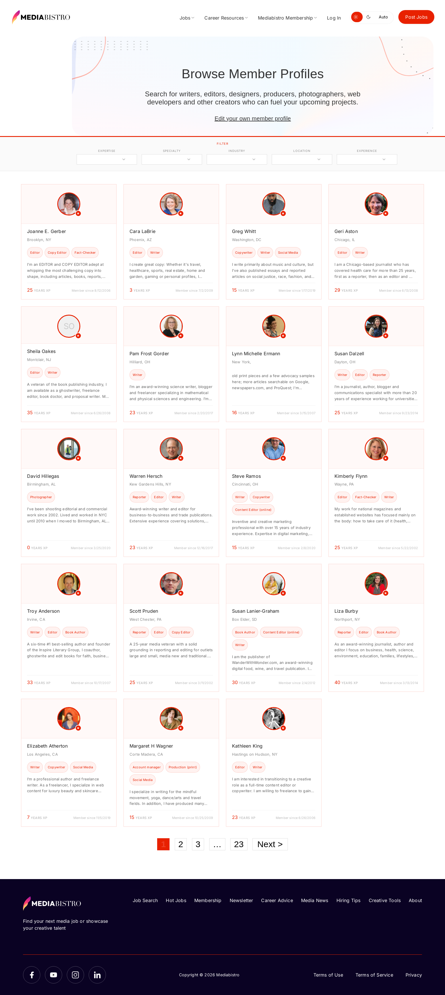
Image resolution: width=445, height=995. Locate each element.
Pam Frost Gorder (149, 353)
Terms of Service (374, 975)
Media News (314, 900)
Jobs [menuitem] (185, 18)
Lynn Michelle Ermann (256, 353)
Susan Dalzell (349, 353)
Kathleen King (247, 746)
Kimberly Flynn (351, 476)
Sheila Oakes (41, 351)
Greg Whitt (244, 231)
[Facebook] (31, 974)
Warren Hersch (146, 476)
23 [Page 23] (239, 844)
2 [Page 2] (180, 844)
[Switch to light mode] (357, 17)
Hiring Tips (348, 900)
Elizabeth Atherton (47, 746)
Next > (270, 844)
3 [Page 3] (198, 844)
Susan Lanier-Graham (255, 611)
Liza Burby (346, 611)
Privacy (414, 975)
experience (367, 150)
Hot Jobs (176, 900)
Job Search (145, 900)
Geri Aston (346, 231)
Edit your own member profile (252, 118)
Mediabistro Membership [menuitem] (285, 18)
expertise (106, 150)
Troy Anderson (43, 611)
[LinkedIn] (97, 974)
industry (237, 150)
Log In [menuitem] (334, 18)
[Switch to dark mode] (369, 17)
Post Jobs (416, 17)
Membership (208, 900)
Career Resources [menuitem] (224, 18)
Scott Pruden (144, 611)
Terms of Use (328, 975)
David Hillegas (43, 476)
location (301, 150)
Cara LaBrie (142, 231)
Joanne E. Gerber (46, 231)
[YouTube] (53, 974)
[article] (69, 241)
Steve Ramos (246, 476)
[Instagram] (75, 974)
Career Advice (277, 900)
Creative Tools (385, 900)
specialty (171, 150)
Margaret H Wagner (151, 746)
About (415, 900)
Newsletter (241, 900)
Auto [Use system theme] (383, 16)
